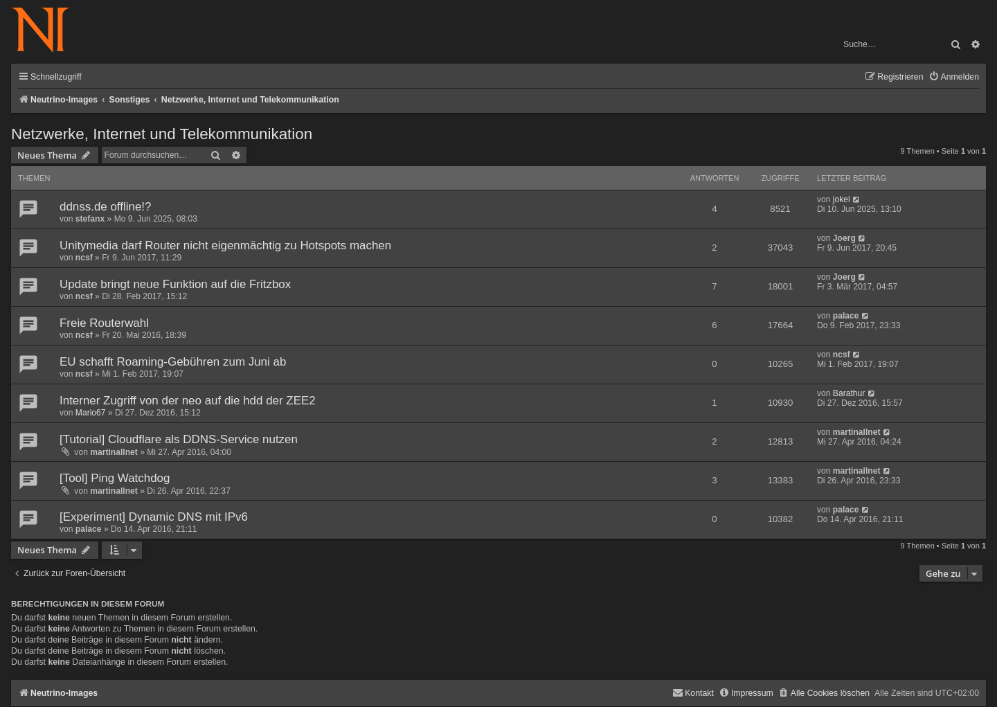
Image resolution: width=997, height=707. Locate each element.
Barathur (849, 393)
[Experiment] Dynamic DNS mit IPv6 (154, 516)
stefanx (90, 219)
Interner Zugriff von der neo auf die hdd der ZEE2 (188, 400)
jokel (841, 199)
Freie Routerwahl (104, 323)
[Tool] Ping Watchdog (115, 478)
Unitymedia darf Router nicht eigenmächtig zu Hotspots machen (225, 245)
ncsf (84, 257)
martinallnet (114, 452)
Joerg (844, 238)
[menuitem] (953, 77)
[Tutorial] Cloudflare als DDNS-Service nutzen (179, 439)
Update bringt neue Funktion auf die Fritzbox (175, 284)
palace (846, 316)
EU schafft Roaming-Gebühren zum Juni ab (173, 361)
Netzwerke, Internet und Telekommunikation (161, 134)
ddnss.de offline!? (105, 206)
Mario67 (90, 413)
